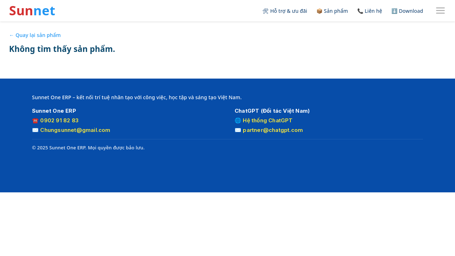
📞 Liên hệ (369, 10)
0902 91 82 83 (59, 120)
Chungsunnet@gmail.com (75, 130)
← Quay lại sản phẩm (35, 35)
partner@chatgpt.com (273, 130)
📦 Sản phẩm (332, 10)
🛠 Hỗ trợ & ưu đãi (284, 10)
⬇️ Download (407, 10)
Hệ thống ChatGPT (268, 120)
